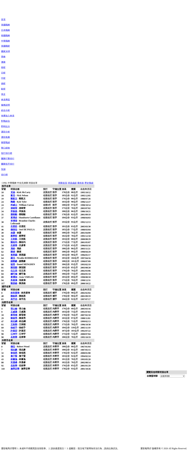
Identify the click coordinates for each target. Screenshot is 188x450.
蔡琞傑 (14, 315)
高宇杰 (14, 299)
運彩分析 (5, 132)
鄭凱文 (14, 198)
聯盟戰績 (5, 142)
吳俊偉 (14, 280)
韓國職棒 (5, 35)
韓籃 (3, 67)
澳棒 (3, 62)
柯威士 (14, 205)
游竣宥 (14, 208)
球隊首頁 (62, 183)
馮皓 (13, 248)
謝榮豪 (14, 261)
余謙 (13, 233)
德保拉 (14, 229)
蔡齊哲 (14, 236)
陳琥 (13, 252)
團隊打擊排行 (7, 158)
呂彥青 (14, 245)
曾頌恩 (14, 353)
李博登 (14, 221)
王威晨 (14, 312)
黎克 (13, 195)
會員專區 (5, 99)
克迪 (13, 192)
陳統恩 (14, 296)
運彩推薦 (5, 137)
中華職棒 (5, 41)
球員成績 (72, 183)
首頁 (3, 19)
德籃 (3, 83)
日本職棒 (5, 30)
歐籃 (3, 89)
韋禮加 (14, 277)
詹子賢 (14, 356)
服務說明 (5, 105)
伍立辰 (14, 270)
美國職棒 (5, 25)
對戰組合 (5, 121)
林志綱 (14, 321)
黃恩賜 (14, 255)
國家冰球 (5, 51)
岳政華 (14, 365)
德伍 (13, 346)
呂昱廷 (14, 226)
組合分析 (5, 110)
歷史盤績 (89, 183)
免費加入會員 (7, 116)
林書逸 (14, 359)
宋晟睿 (14, 362)
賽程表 (80, 183)
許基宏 (14, 331)
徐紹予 (14, 327)
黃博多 (14, 217)
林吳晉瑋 (15, 293)
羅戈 (13, 258)
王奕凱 (14, 239)
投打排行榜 (6, 153)
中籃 (3, 78)
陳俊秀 (14, 318)
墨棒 (3, 57)
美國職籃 (5, 46)
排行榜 (4, 175)
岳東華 (14, 337)
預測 (3, 169)
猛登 (13, 264)
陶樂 (13, 202)
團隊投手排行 (7, 164)
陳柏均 (14, 242)
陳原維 (14, 283)
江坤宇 (14, 334)
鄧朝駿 (14, 214)
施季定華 (15, 369)
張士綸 (14, 308)
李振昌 (14, 211)
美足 (3, 94)
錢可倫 (14, 274)
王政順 (14, 324)
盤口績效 (5, 148)
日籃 (3, 73)
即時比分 (5, 126)
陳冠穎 (14, 267)
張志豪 (14, 350)
